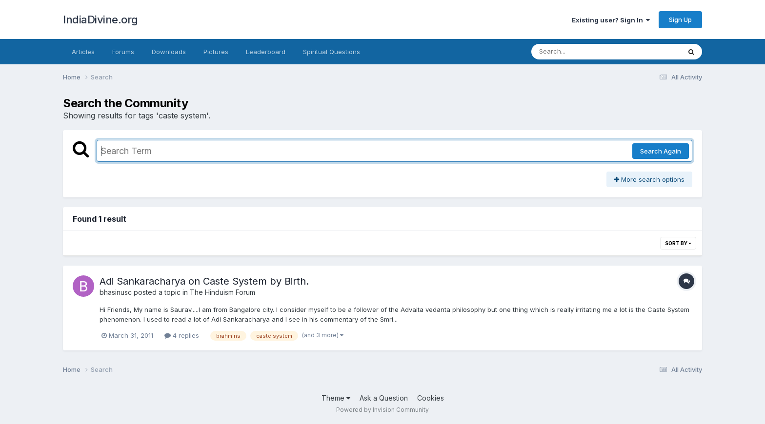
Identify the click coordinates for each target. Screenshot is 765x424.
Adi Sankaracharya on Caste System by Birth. (204, 281)
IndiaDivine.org (100, 19)
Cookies (430, 398)
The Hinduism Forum (222, 292)
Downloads (169, 52)
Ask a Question (384, 398)
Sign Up (680, 19)
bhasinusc (116, 292)
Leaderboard (265, 52)
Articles (83, 52)
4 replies (181, 335)
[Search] (579, 51)
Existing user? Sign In (611, 20)
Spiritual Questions (331, 52)
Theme (336, 398)
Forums (123, 52)
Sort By (678, 243)
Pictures (215, 52)
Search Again (660, 151)
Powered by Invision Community (382, 409)
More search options (649, 179)
